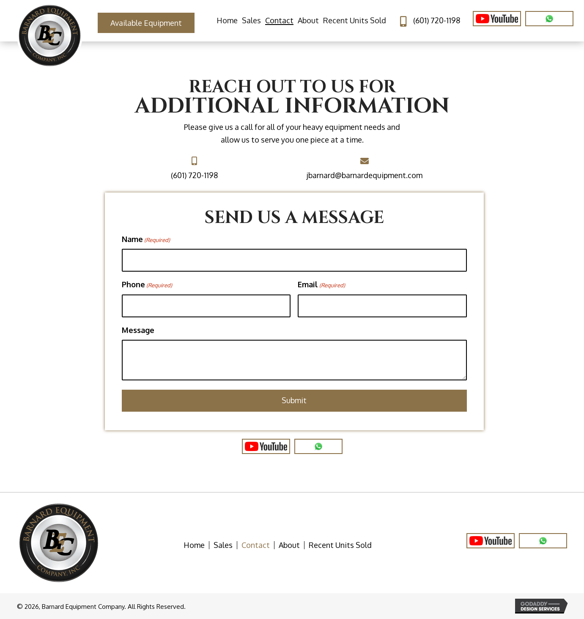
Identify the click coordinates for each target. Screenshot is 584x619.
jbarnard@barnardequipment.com (364, 175)
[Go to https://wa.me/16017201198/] (549, 18)
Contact (255, 545)
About (289, 545)
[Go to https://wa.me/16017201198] (543, 540)
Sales (223, 545)
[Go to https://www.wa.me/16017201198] (318, 446)
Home (194, 545)
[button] (146, 23)
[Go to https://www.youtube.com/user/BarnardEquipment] (497, 18)
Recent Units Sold (340, 545)
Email (321, 285)
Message (138, 330)
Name (146, 239)
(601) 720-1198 (436, 20)
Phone (147, 285)
